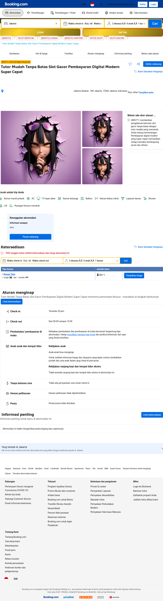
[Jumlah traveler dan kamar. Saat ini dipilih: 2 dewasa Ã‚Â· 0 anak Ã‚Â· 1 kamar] (126, 23)
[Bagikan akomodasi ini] (138, 64)
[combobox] (31, 23)
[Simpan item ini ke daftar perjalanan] (130, 64)
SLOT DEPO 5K (26, 38)
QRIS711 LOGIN (49, 38)
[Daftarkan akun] (143, 4)
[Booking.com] (16, 4)
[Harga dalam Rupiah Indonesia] (83, 4)
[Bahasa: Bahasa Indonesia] (92, 4)
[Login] (153, 4)
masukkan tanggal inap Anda (81, 334)
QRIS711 (6, 38)
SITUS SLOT (96, 38)
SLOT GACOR (117, 38)
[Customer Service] (101, 4)
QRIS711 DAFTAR (74, 38)
